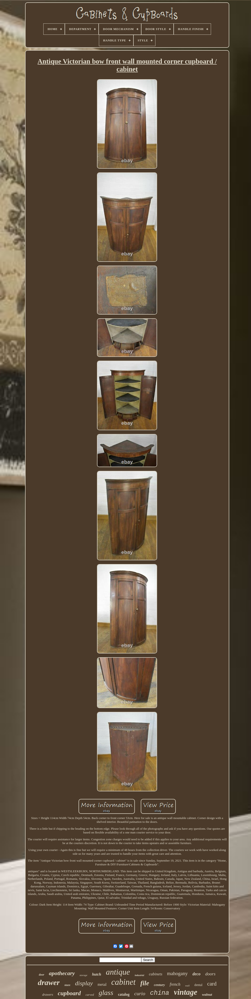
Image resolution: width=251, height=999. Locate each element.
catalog (124, 994)
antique (118, 972)
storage (83, 975)
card (212, 984)
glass (106, 992)
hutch (96, 974)
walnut (207, 994)
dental (198, 985)
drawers (47, 994)
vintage (185, 992)
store (67, 985)
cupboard (69, 993)
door (41, 974)
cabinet (123, 982)
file (144, 983)
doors (210, 973)
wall (187, 985)
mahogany (177, 973)
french (175, 984)
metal (101, 984)
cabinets (155, 974)
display (84, 983)
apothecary (62, 973)
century (159, 985)
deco (197, 974)
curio (139, 993)
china (159, 993)
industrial (139, 975)
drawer (49, 982)
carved (90, 994)
